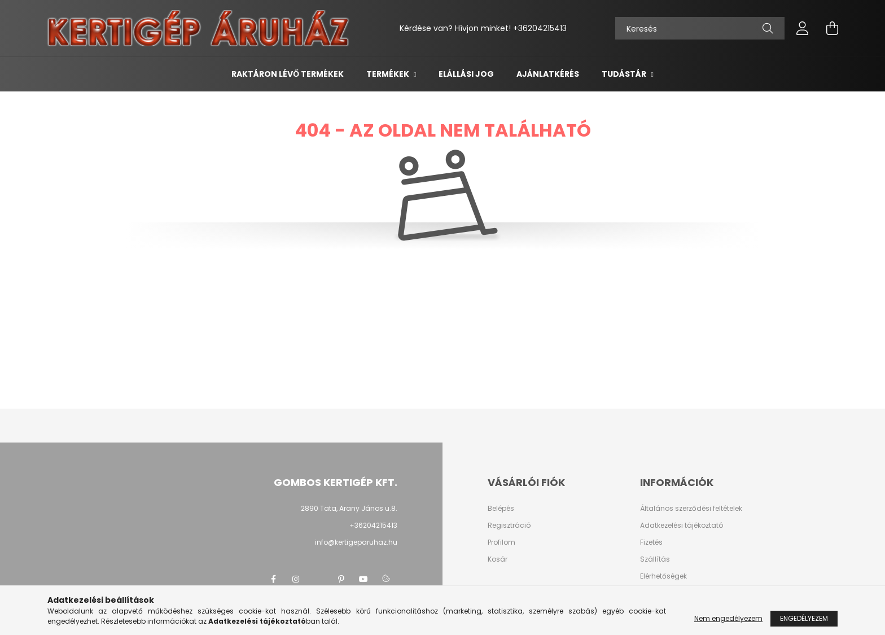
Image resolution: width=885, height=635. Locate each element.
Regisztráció (509, 525)
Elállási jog (466, 74)
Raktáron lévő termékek (287, 74)
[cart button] (832, 28)
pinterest (341, 579)
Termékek (388, 74)
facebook (273, 579)
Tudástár (625, 74)
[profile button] (802, 28)
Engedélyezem (804, 618)
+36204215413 (540, 28)
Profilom (501, 542)
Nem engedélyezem (728, 618)
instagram (295, 579)
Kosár (497, 559)
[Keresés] (700, 28)
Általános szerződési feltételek (691, 509)
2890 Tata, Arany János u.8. (349, 508)
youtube (363, 579)
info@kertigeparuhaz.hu (356, 542)
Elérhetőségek (663, 576)
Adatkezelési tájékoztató (681, 525)
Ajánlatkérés (547, 74)
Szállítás (655, 559)
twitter (318, 579)
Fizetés (651, 542)
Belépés (501, 509)
